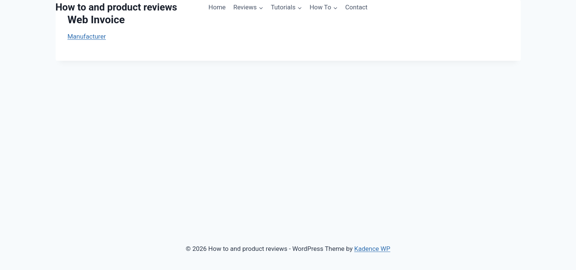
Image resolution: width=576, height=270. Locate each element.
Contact (356, 7)
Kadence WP (372, 248)
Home (217, 7)
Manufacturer (87, 36)
